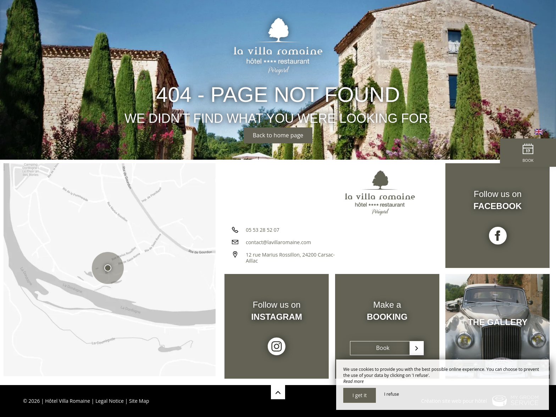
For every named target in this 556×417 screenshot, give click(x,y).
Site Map (139, 400)
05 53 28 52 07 (262, 232)
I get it (359, 395)
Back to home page (278, 135)
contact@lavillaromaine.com (278, 244)
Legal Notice (109, 400)
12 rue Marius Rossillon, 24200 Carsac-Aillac (290, 260)
